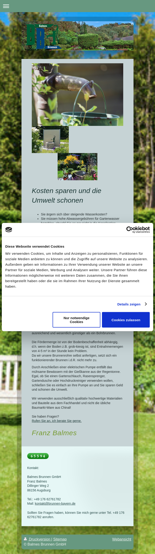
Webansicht (121, 539)
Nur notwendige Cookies (76, 320)
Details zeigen (128, 304)
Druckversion (37, 539)
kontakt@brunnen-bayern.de (55, 503)
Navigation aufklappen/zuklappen (77, 6)
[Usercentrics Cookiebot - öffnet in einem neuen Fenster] (130, 229)
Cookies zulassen (126, 320)
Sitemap (60, 539)
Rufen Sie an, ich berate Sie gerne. (57, 421)
